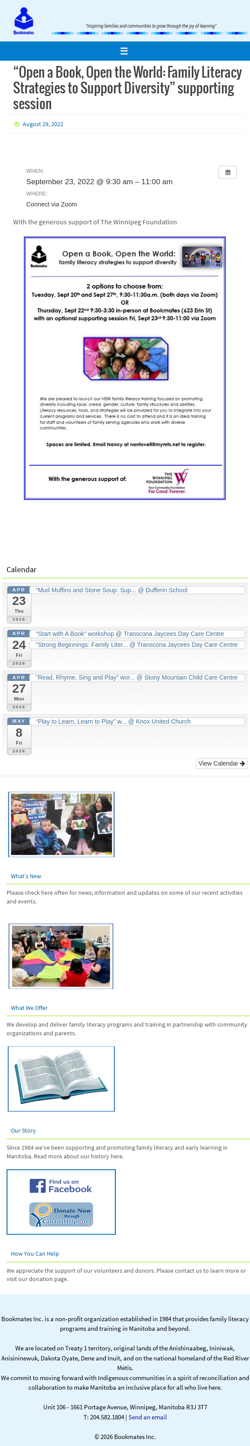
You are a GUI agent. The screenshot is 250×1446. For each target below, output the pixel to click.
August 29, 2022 (43, 124)
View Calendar (221, 763)
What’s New (26, 876)
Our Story (23, 1130)
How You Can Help (35, 1253)
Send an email (147, 1417)
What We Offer (29, 1008)
